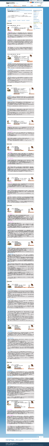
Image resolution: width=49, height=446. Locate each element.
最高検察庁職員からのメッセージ (37, 23)
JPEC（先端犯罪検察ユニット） (37, 29)
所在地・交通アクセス (13, 443)
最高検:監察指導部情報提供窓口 (10, 439)
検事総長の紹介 (36, 16)
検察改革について (36, 14)
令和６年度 (27, 20)
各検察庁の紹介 (36, 26)
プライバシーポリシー (28, 439)
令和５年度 (23, 20)
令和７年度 (9, 21)
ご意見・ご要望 (8, 440)
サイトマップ (26, 0)
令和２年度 (9, 20)
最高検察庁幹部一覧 (36, 19)
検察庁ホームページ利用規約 (19, 439)
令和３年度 (14, 20)
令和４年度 (18, 20)
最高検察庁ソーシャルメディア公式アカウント (17, 440)
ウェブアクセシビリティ (35, 439)
